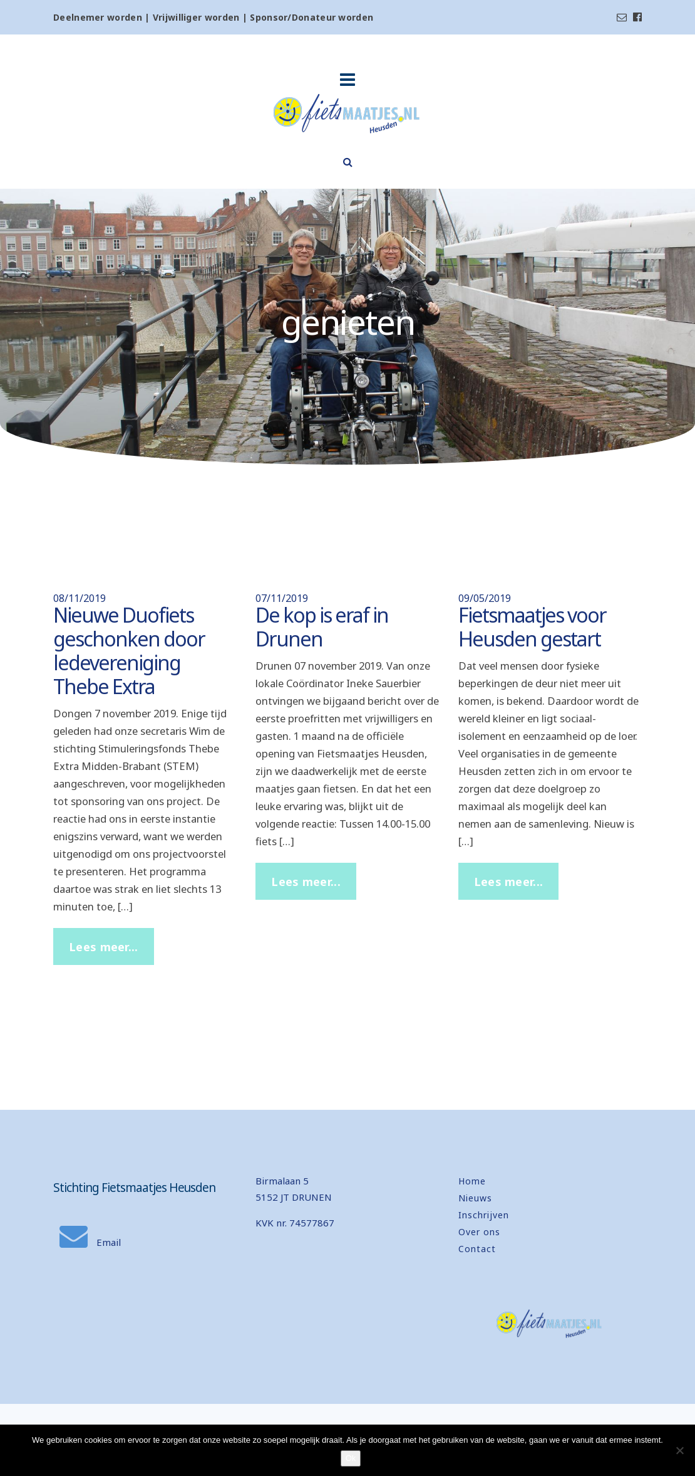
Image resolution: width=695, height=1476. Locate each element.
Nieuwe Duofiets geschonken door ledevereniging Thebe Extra (129, 650)
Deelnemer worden (97, 17)
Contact (477, 1249)
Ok (351, 1458)
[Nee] (679, 1450)
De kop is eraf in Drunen (321, 626)
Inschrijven (483, 1215)
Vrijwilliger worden (196, 17)
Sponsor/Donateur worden (311, 17)
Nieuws (475, 1198)
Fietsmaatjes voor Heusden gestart (532, 626)
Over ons (479, 1232)
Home (472, 1181)
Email (90, 1242)
